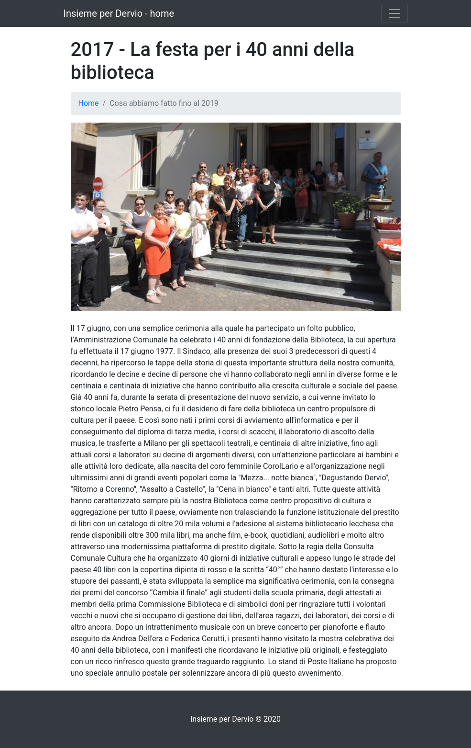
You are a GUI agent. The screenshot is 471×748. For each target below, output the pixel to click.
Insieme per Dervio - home (119, 13)
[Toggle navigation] (394, 13)
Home (88, 103)
